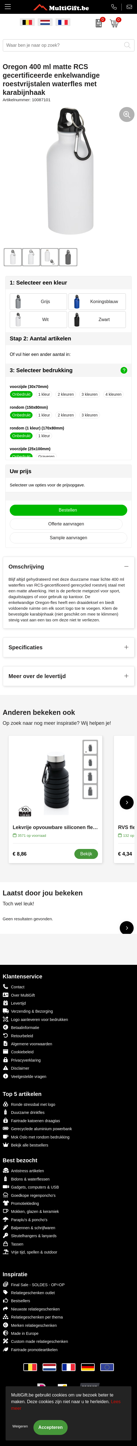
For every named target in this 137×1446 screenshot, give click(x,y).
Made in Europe (21, 1333)
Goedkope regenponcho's (29, 1195)
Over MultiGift (19, 994)
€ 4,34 (125, 854)
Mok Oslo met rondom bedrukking (36, 1136)
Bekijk (86, 853)
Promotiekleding (21, 1203)
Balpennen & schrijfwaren (29, 1227)
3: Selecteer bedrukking (68, 370)
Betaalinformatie (21, 1027)
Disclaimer (16, 1067)
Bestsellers (16, 1300)
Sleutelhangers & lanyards (30, 1235)
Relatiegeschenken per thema (33, 1316)
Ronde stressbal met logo (29, 1104)
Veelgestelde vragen (25, 1076)
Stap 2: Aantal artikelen (40, 338)
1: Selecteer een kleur (38, 283)
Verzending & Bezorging (28, 1010)
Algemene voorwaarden (27, 1043)
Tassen (13, 1243)
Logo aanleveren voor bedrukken (35, 1019)
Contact (14, 986)
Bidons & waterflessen (26, 1178)
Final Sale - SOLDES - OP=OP (34, 1284)
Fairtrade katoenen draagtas (31, 1120)
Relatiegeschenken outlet (29, 1292)
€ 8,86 (20, 854)
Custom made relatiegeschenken (35, 1341)
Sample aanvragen (68, 537)
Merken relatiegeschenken (30, 1325)
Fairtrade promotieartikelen (30, 1349)
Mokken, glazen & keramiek (31, 1211)
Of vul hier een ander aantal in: (40, 354)
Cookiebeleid (18, 1051)
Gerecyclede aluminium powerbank (37, 1128)
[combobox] (62, 45)
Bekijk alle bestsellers (25, 1144)
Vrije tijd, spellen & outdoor (30, 1251)
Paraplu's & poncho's (25, 1219)
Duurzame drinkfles (24, 1112)
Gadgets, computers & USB (31, 1186)
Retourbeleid (18, 1035)
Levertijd (14, 1002)
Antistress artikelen (23, 1170)
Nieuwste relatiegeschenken (31, 1308)
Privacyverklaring (22, 1059)
